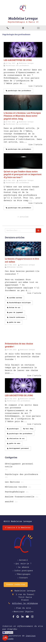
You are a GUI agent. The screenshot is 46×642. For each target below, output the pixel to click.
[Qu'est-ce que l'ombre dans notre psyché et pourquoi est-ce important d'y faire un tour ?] (23, 161)
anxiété (9, 502)
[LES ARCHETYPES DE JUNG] (23, 49)
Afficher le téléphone (25, 603)
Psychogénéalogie (15, 492)
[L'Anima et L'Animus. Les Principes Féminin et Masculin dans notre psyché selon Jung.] (23, 102)
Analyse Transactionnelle (19, 497)
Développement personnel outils (19, 465)
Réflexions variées (16, 487)
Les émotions (12, 482)
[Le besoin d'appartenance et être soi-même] (23, 249)
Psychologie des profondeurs (21, 474)
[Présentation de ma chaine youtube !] (23, 333)
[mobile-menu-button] (38, 28)
